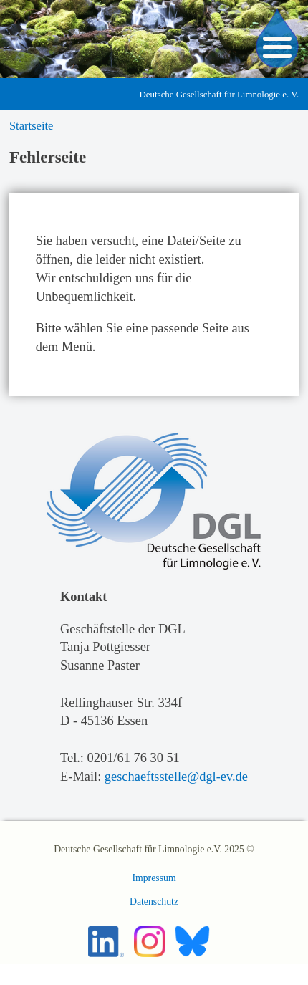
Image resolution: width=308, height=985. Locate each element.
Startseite (31, 126)
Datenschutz (154, 901)
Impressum (153, 878)
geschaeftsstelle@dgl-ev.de (176, 776)
